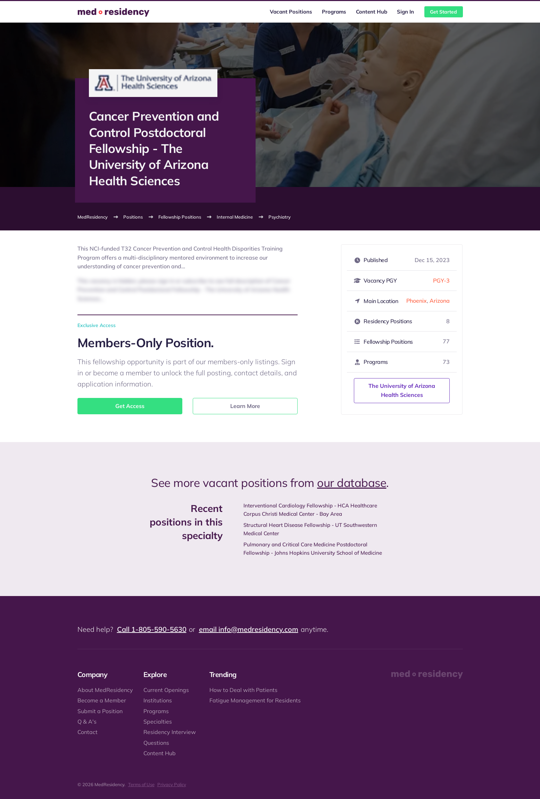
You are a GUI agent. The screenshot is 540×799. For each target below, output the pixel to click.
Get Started (443, 12)
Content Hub (371, 11)
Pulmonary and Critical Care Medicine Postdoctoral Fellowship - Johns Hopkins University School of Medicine (312, 548)
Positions (133, 217)
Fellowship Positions (179, 217)
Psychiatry (279, 217)
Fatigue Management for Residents (255, 700)
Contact (87, 731)
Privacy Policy (171, 784)
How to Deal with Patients (243, 689)
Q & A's (87, 721)
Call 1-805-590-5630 (151, 629)
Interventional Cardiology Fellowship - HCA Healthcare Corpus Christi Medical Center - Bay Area (310, 509)
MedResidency (92, 217)
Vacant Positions (291, 11)
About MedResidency (105, 689)
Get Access (129, 405)
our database (351, 482)
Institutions (157, 700)
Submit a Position (100, 711)
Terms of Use (141, 784)
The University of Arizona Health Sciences (401, 390)
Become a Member (101, 700)
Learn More (245, 405)
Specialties (157, 721)
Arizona (440, 300)
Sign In (405, 11)
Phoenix (416, 300)
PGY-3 (441, 280)
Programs (334, 11)
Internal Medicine (235, 217)
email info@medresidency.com (248, 629)
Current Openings (166, 689)
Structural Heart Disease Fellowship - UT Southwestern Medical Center (310, 529)
